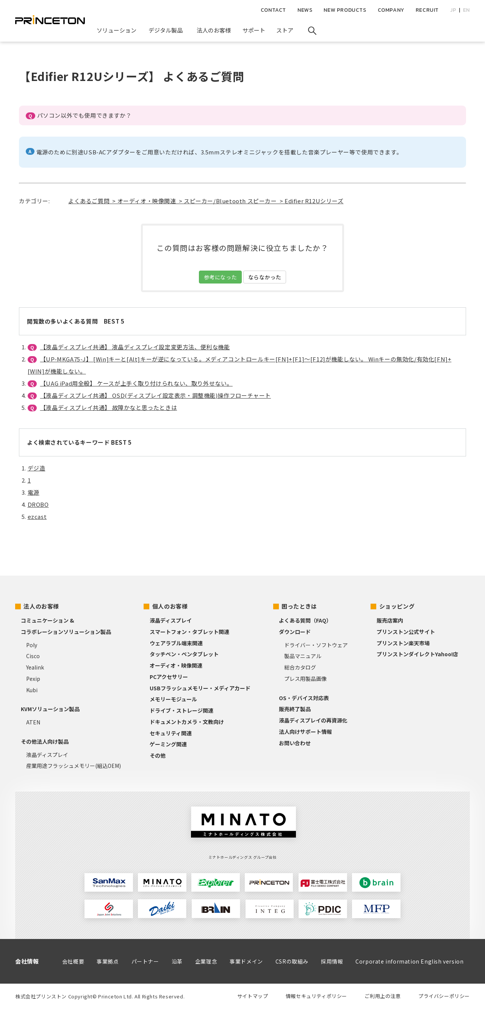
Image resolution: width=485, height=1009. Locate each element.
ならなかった (265, 277)
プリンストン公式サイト (406, 631)
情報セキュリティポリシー (316, 996)
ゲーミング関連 (168, 744)
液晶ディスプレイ (47, 754)
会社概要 (73, 961)
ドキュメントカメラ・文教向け (187, 722)
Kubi (32, 690)
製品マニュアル (302, 656)
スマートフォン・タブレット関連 (189, 631)
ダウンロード (295, 631)
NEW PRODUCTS (345, 10)
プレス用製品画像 (305, 678)
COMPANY (391, 10)
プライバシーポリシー (444, 996)
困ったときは (299, 606)
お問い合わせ (295, 743)
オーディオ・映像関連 (176, 665)
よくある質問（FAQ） (305, 620)
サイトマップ (252, 996)
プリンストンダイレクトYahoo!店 (417, 654)
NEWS (304, 10)
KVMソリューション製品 (50, 709)
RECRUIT (427, 10)
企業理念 (206, 961)
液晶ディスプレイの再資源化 (313, 720)
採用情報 (332, 961)
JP (453, 10)
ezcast (37, 516)
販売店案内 (390, 620)
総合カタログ (300, 667)
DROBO (38, 504)
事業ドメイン (246, 961)
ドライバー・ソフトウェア (316, 645)
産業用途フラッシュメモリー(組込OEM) (73, 765)
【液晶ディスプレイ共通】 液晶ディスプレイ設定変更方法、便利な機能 (135, 347)
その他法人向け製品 (45, 741)
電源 (33, 492)
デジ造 (36, 468)
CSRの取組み (291, 961)
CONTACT (273, 10)
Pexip (33, 678)
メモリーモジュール (173, 699)
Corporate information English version (409, 961)
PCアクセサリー (169, 676)
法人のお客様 (41, 606)
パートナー (145, 961)
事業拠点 (108, 961)
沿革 (177, 961)
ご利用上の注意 (383, 996)
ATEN (33, 722)
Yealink (35, 667)
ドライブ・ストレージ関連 (181, 710)
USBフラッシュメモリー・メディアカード (200, 688)
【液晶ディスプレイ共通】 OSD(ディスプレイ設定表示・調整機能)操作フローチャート (155, 395)
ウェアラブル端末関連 (176, 643)
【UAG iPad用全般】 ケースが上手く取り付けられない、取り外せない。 (136, 383)
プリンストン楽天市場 (403, 643)
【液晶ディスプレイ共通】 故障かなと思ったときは (108, 407)
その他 (158, 755)
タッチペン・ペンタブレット (184, 654)
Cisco (33, 656)
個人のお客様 (170, 606)
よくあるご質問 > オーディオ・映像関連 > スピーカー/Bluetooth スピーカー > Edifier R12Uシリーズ (206, 201)
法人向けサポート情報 (305, 731)
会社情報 (27, 961)
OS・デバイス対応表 (304, 698)
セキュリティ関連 (171, 733)
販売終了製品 (295, 709)
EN (466, 10)
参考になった (220, 277)
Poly (31, 645)
